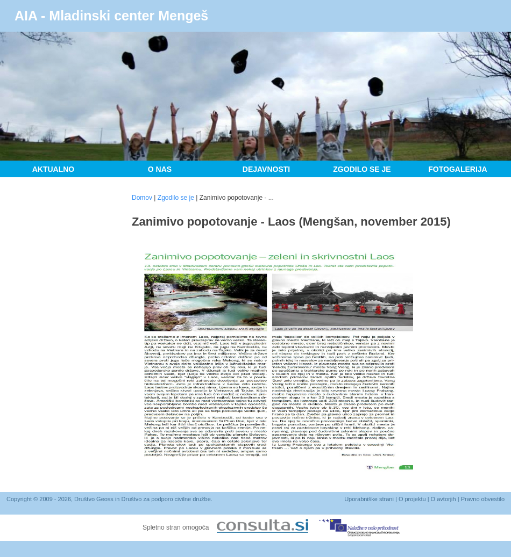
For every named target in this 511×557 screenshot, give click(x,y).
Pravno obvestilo (483, 499)
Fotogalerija (457, 169)
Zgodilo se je (362, 169)
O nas (160, 169)
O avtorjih (443, 499)
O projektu (412, 499)
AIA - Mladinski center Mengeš (111, 15)
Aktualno (53, 169)
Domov (142, 197)
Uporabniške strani (369, 499)
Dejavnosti (266, 169)
